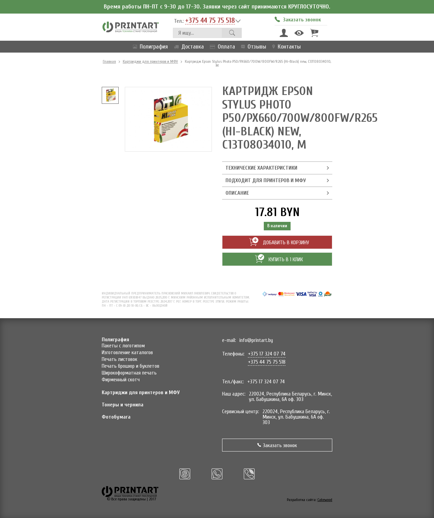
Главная (109, 61)
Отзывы (252, 46)
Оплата (221, 46)
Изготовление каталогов (127, 352)
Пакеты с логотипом (123, 346)
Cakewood (324, 500)
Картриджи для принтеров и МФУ (150, 61)
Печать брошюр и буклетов (130, 366)
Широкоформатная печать (129, 373)
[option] (110, 95)
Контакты (285, 46)
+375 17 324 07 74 (266, 354)
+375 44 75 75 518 (210, 20)
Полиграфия (149, 46)
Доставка (187, 46)
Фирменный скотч (121, 380)
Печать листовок (119, 359)
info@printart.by (256, 340)
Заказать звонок (277, 445)
